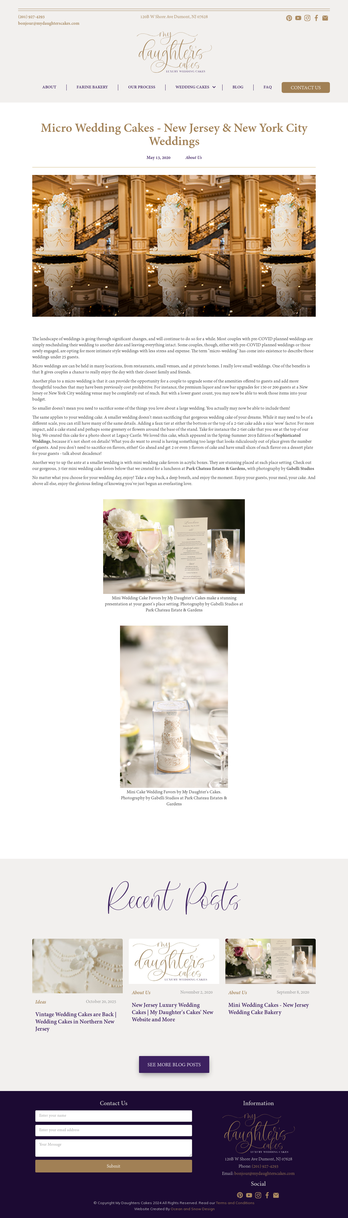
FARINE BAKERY (92, 87)
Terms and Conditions (235, 1203)
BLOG (238, 87)
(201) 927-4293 (265, 1166)
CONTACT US (306, 88)
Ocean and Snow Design (193, 1209)
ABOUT (49, 87)
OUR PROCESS (141, 87)
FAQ (268, 87)
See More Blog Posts (174, 1065)
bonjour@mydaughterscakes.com (264, 1173)
